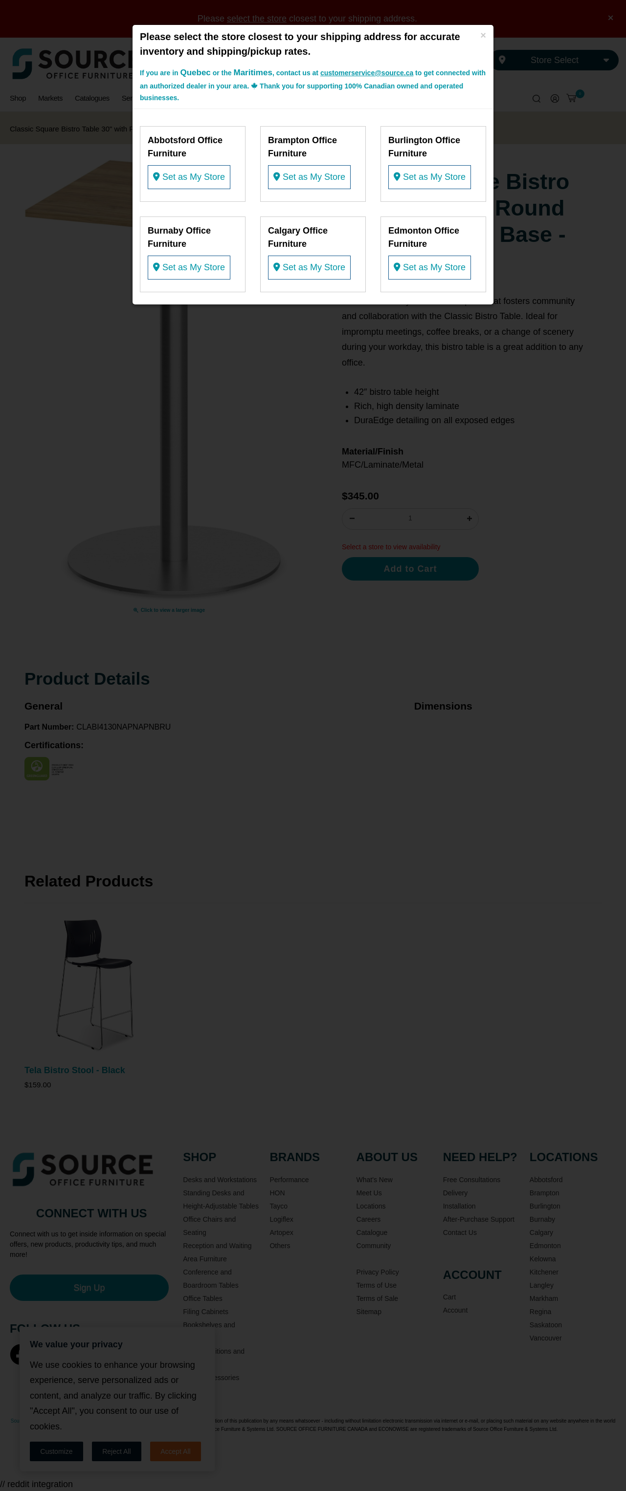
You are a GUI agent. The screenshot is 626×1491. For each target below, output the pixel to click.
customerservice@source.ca (366, 73)
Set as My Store (189, 177)
